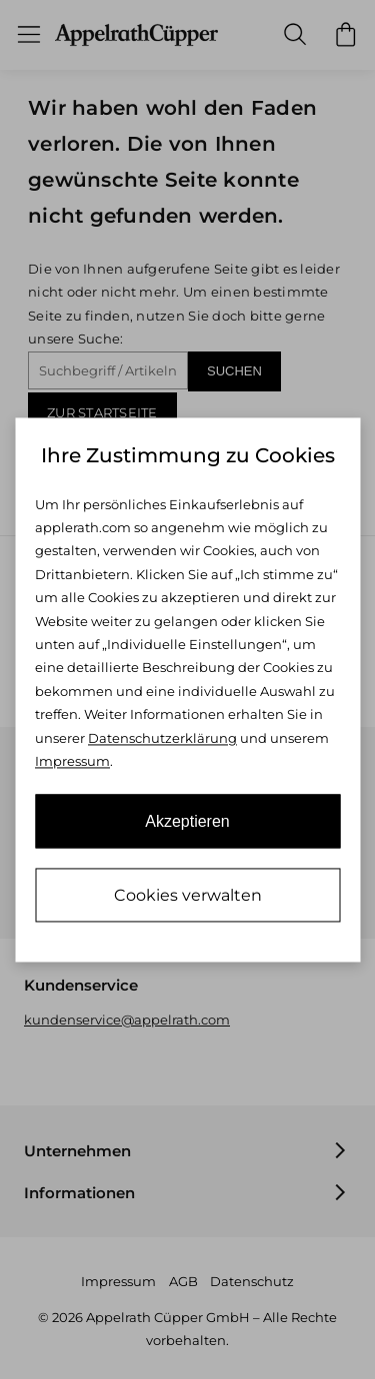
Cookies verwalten (188, 895)
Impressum (72, 762)
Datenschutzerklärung (162, 738)
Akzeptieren (187, 821)
